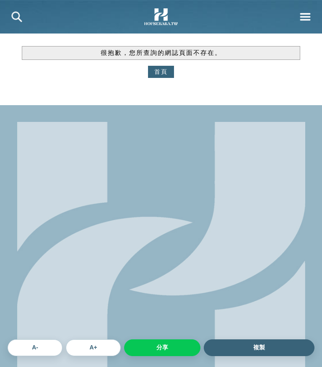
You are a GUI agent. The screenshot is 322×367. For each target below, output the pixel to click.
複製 (259, 347)
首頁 (161, 71)
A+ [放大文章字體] (93, 347)
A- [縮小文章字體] (35, 347)
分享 (162, 347)
